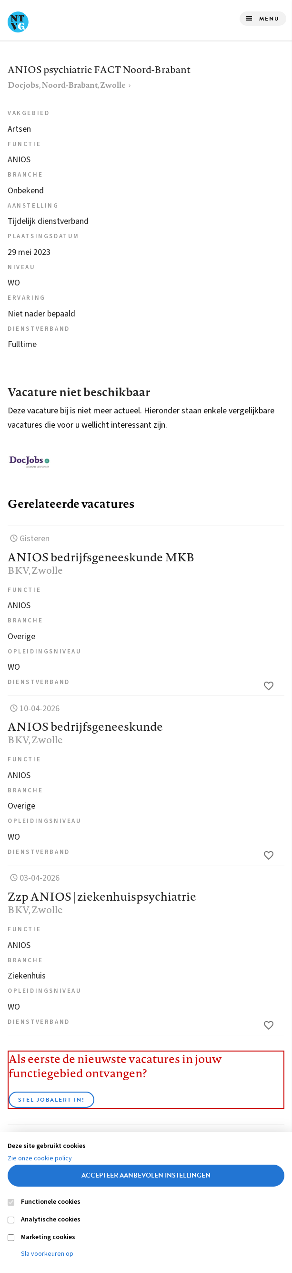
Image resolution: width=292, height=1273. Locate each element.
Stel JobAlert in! (51, 1099)
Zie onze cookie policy (40, 1158)
